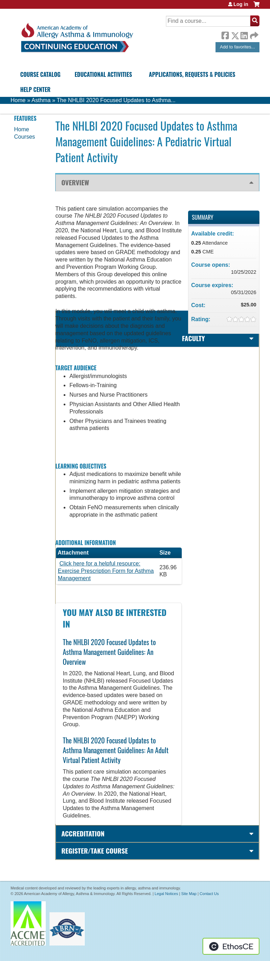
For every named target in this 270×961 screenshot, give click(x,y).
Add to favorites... (237, 46)
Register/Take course (94, 851)
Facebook (225, 34)
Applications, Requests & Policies (192, 74)
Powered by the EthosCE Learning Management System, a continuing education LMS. (230, 946)
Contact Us (209, 894)
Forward (253, 34)
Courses (24, 137)
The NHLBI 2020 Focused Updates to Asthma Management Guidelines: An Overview (109, 652)
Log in (240, 4)
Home (18, 100)
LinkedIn (244, 34)
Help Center (35, 89)
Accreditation (82, 833)
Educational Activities (103, 74)
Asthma (41, 100)
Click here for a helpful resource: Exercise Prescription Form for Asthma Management (106, 571)
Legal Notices (166, 894)
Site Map (188, 894)
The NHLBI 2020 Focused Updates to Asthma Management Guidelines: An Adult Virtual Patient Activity (115, 750)
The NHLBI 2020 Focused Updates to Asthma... (116, 100)
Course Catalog (40, 74)
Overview (75, 182)
